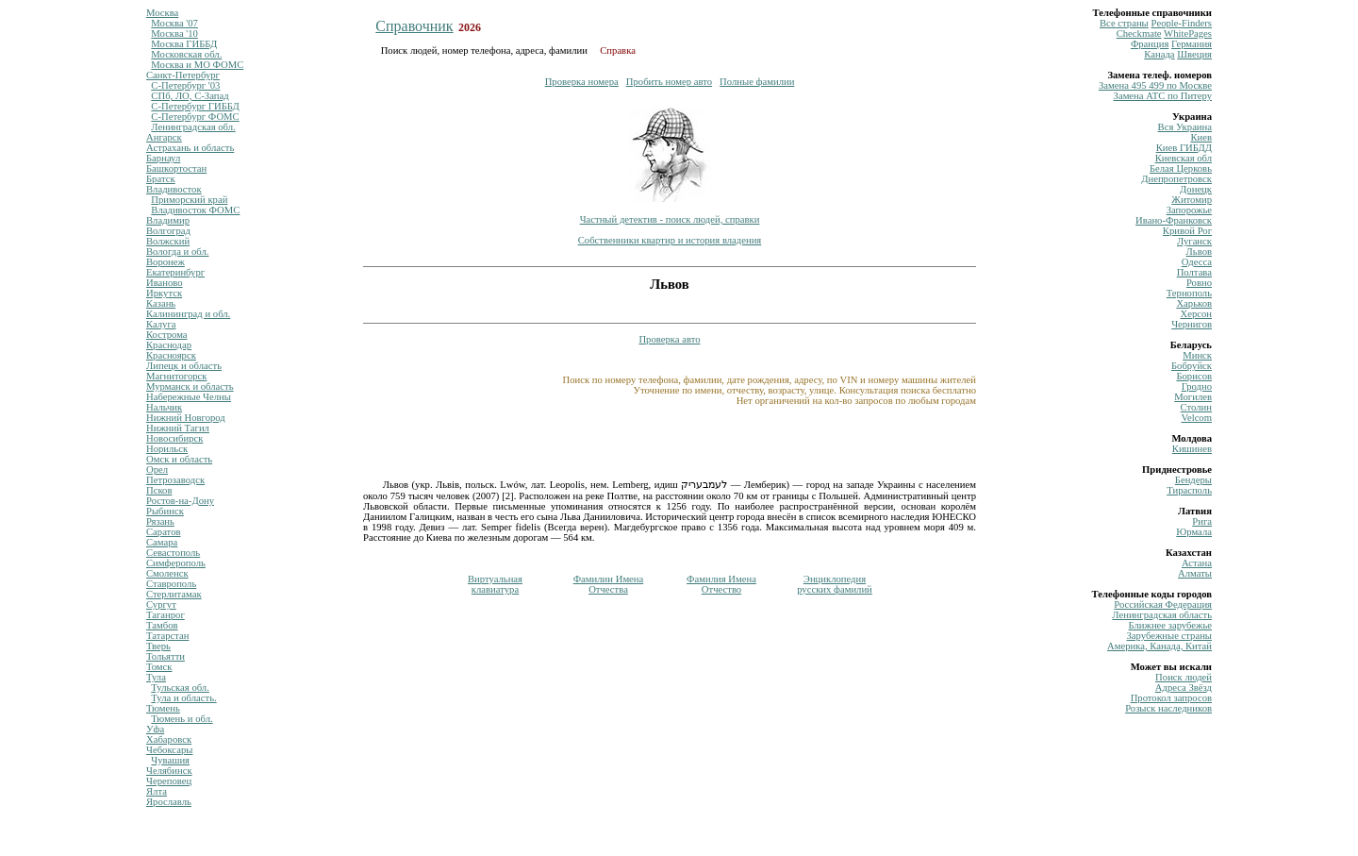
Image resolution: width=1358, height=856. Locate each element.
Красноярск (171, 355)
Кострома (167, 334)
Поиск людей (1183, 677)
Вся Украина (1185, 127)
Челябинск (169, 770)
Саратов (163, 532)
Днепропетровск (1176, 179)
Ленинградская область (1162, 615)
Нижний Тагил (177, 428)
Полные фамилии (757, 81)
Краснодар (168, 345)
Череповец (168, 781)
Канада (1159, 54)
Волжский (168, 241)
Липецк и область (184, 366)
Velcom (1196, 417)
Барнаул (163, 158)
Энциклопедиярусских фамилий (834, 584)
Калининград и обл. (188, 314)
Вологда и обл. (177, 251)
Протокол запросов (1171, 698)
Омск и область (179, 459)
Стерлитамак (174, 594)
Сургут (161, 604)
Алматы (1195, 573)
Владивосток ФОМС (195, 210)
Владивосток (174, 189)
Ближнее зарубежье (1170, 625)
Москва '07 (174, 23)
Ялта (156, 791)
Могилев (1193, 397)
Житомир (1191, 199)
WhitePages (1188, 33)
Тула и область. (183, 698)
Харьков (1194, 303)
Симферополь (176, 563)
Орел (157, 469)
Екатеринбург (175, 272)
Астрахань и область (190, 148)
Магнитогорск (176, 376)
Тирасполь (1189, 490)
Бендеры (1193, 480)
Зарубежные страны (1169, 635)
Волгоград (168, 231)
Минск (1197, 355)
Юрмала (1194, 532)
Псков (159, 490)
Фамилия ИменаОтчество (721, 584)
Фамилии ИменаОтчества (608, 584)
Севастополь (173, 552)
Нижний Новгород (185, 417)
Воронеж (165, 262)
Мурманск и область (190, 386)
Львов (1199, 251)
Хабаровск (168, 739)
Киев (1201, 137)
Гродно (1197, 386)
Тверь (158, 646)
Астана (1197, 563)
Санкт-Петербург (183, 75)
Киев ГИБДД (1184, 148)
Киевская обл (1183, 158)
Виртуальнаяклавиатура (495, 584)
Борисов (1194, 376)
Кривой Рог (1187, 231)
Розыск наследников (1168, 708)
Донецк (1196, 189)
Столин (1196, 407)
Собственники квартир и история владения (670, 240)
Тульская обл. (180, 687)
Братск (160, 179)
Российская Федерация (1163, 604)
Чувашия (170, 760)
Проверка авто (669, 339)
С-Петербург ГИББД (195, 106)
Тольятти (165, 656)
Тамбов (162, 625)
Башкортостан (176, 168)
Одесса (1197, 262)
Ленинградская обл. (193, 127)
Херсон (1196, 314)
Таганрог (165, 615)
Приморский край (189, 199)
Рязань (160, 521)
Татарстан (168, 635)
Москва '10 (174, 33)
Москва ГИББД (184, 44)
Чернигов (1191, 324)
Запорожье (1189, 210)
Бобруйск (1191, 366)
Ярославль (168, 802)
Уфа (155, 729)
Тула (156, 677)
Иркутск (164, 293)
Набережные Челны (188, 397)
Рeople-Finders (1181, 23)
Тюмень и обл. (181, 718)
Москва (162, 13)
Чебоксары (169, 750)
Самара (161, 542)
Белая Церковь (1181, 168)
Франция (1150, 44)
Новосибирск (174, 438)
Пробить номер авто (669, 81)
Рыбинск (165, 511)
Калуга (161, 324)
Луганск (1194, 241)
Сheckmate (1139, 33)
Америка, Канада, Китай (1159, 646)
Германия (1191, 44)
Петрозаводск (175, 480)
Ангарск (164, 137)
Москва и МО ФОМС (197, 64)
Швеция (1194, 54)
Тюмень (163, 708)
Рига (1202, 521)
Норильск (167, 449)
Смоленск (167, 573)
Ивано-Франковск (1173, 220)
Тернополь (1189, 293)
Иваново (164, 282)
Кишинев (1192, 449)
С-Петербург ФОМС (195, 116)
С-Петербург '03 (185, 85)
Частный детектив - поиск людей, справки (670, 219)
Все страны (1124, 23)
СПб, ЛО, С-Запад (189, 96)
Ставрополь (171, 584)
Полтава (1194, 272)
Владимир (168, 220)
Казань (160, 303)
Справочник (414, 26)
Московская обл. (186, 54)
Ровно (1199, 282)
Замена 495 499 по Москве (1155, 85)
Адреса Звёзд (1183, 687)
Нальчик (164, 407)
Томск (159, 667)
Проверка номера (582, 81)
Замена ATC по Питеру (1163, 96)
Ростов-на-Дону (180, 500)
